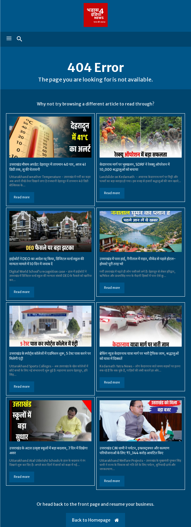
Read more (22, 197)
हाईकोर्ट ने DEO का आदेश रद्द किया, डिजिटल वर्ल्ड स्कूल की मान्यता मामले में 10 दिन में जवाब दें (46, 261)
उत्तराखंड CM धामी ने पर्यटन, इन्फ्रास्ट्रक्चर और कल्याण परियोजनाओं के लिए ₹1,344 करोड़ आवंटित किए (134, 450)
